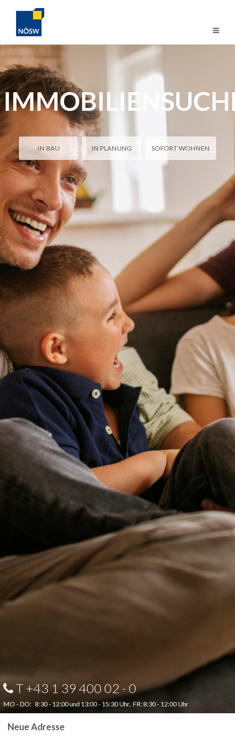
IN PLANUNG (111, 148)
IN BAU (48, 148)
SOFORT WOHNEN (181, 148)
